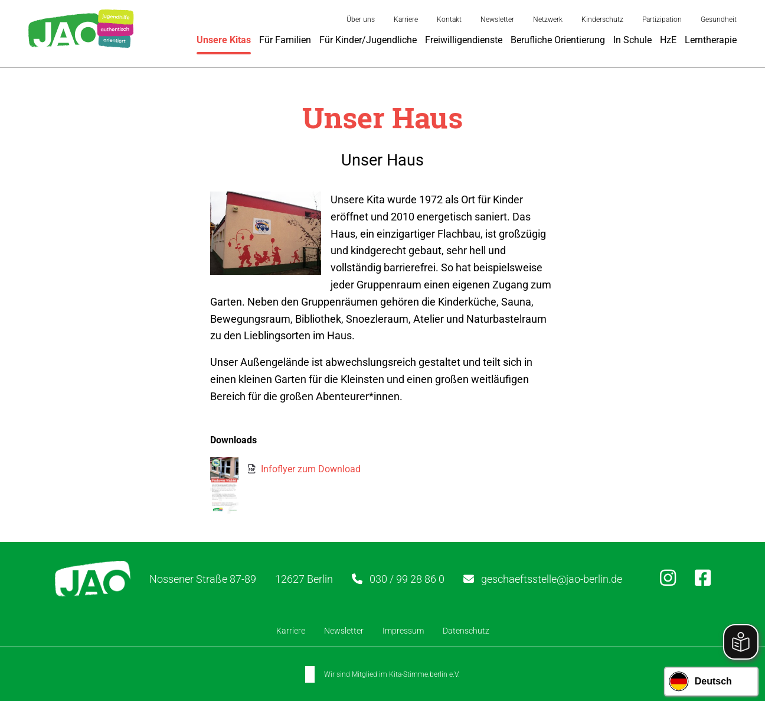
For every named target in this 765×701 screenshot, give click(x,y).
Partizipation (662, 19)
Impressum (403, 630)
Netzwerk (548, 19)
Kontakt (449, 19)
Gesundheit (719, 19)
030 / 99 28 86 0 (407, 579)
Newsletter (497, 19)
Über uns (360, 19)
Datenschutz (466, 630)
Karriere (406, 19)
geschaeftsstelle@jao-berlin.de (551, 579)
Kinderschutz (602, 19)
